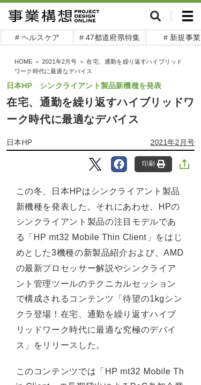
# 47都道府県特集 (109, 37)
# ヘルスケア (37, 37)
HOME (23, 61)
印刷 (153, 164)
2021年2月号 (59, 61)
